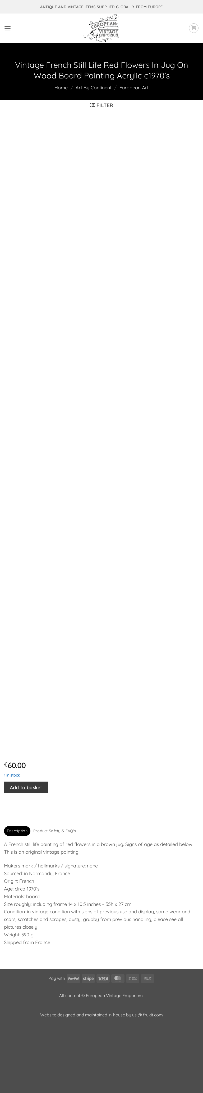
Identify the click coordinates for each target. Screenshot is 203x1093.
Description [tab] (17, 896)
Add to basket (26, 853)
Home (61, 88)
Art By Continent (94, 88)
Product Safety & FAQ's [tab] (54, 896)
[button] (7, 28)
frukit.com (153, 1080)
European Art (134, 88)
